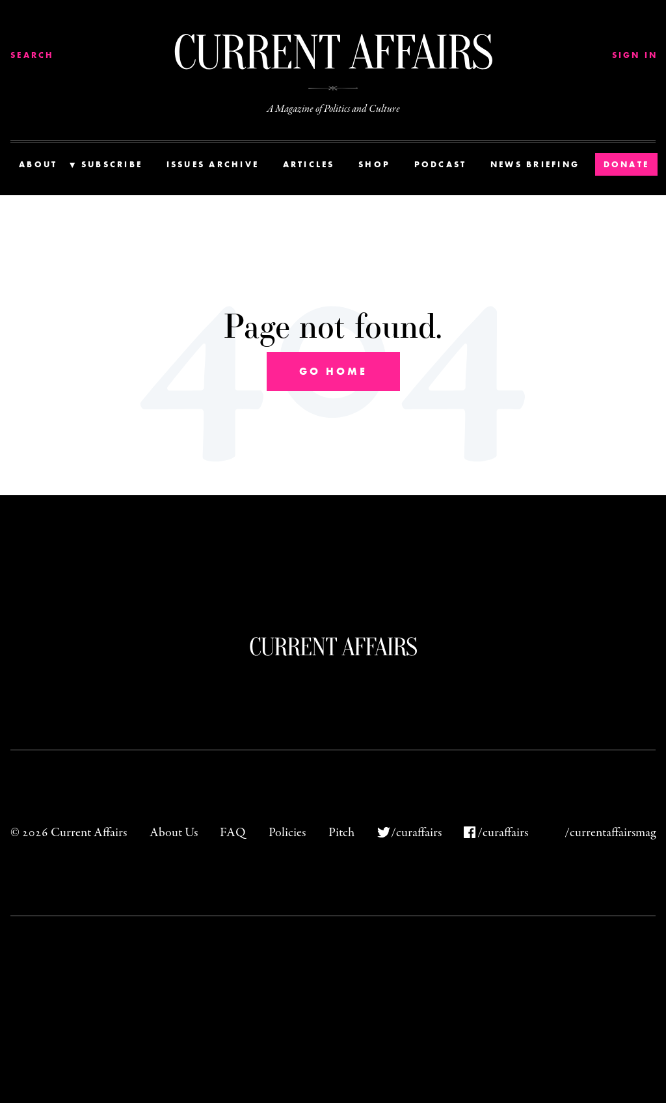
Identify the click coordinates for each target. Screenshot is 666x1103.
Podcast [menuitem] (440, 164)
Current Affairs (333, 646)
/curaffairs (416, 832)
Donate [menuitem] (627, 164)
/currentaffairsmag (610, 832)
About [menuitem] (38, 164)
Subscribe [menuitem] (111, 164)
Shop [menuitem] (374, 164)
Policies (287, 832)
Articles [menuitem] (309, 164)
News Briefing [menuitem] (534, 164)
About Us (174, 832)
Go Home (333, 371)
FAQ (233, 832)
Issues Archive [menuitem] (213, 164)
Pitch (341, 832)
